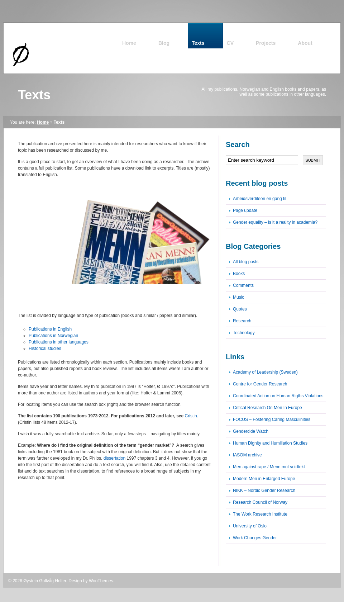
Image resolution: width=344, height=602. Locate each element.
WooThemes (101, 580)
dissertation (114, 458)
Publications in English (50, 329)
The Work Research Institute (260, 514)
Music (238, 297)
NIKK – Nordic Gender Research (264, 490)
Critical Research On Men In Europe (267, 407)
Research (242, 320)
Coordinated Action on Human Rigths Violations (278, 395)
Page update (245, 210)
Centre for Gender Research (260, 384)
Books (239, 273)
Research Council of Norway (260, 502)
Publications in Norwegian (53, 335)
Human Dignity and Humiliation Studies (270, 443)
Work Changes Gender (255, 537)
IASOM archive (247, 455)
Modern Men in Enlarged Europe (264, 478)
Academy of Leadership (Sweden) (265, 372)
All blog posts (245, 261)
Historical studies (45, 348)
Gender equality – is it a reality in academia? (275, 222)
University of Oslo (250, 525)
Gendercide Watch (250, 431)
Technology (244, 332)
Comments (243, 285)
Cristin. (191, 415)
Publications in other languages (59, 342)
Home (43, 122)
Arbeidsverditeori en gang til (259, 198)
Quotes (240, 309)
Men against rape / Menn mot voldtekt (269, 466)
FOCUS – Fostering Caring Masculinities (271, 419)
